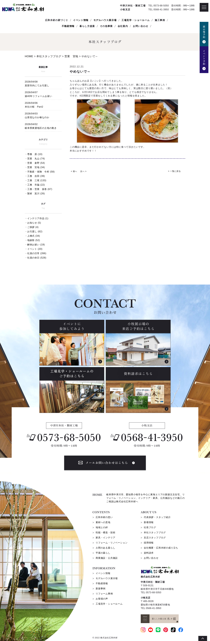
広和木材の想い (104, 517)
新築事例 (100, 588)
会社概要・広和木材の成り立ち (161, 548)
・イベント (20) (33, 249)
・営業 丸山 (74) (35, 158)
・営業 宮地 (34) (35, 167)
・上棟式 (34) (32, 236)
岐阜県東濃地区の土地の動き (43, 125)
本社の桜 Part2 (43, 104)
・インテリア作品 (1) (36, 218)
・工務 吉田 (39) (35, 176)
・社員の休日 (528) (35, 257)
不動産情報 (68, 26)
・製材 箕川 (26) (35, 193)
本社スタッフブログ (155, 532)
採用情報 (149, 542)
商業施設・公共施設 (107, 558)
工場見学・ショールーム (135, 20)
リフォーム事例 (104, 593)
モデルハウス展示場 (105, 20)
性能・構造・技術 (105, 532)
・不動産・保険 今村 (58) (40, 171)
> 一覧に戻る (174, 171)
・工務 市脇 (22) (35, 185)
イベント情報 (81, 20)
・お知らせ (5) (33, 223)
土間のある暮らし (105, 548)
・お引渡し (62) (33, 231)
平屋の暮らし (103, 553)
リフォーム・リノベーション (111, 542)
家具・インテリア (105, 537)
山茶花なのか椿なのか (43, 115)
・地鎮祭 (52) (32, 240)
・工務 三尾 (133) (35, 180)
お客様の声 (102, 598)
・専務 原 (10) (33, 154)
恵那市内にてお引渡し (43, 83)
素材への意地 (103, 522)
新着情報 (149, 522)
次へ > (83, 171)
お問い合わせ (151, 558)
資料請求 (149, 553)
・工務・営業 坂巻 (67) (38, 189)
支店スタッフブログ (155, 537)
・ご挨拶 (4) (31, 227)
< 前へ (74, 171)
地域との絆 (102, 527)
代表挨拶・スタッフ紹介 (157, 517)
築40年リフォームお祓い (43, 93)
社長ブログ (150, 527)
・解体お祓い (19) (35, 244)
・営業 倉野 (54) (35, 163)
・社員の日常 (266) (35, 253)
